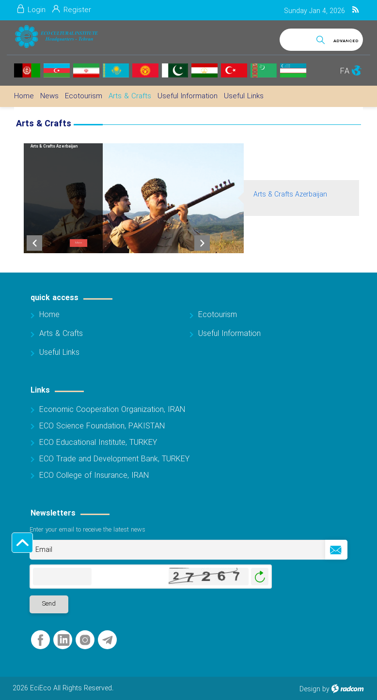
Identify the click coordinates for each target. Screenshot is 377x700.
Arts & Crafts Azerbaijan (290, 194)
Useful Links (59, 353)
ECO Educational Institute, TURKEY (98, 443)
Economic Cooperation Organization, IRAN (112, 410)
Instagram (85, 640)
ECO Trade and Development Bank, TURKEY (114, 459)
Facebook (40, 640)
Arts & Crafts (61, 334)
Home (49, 315)
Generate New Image (259, 576)
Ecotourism (217, 315)
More (79, 243)
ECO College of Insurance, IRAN (94, 476)
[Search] (296, 38)
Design (309, 689)
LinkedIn (63, 640)
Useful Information (229, 334)
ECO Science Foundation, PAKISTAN (102, 426)
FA (344, 71)
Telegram (107, 640)
